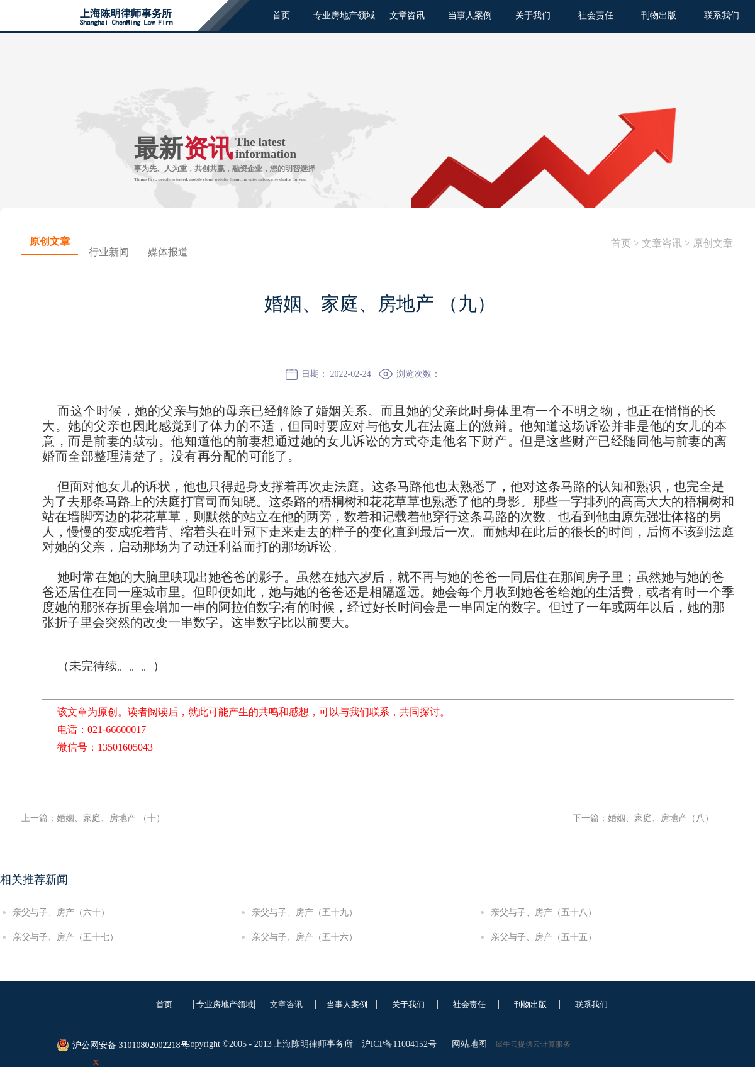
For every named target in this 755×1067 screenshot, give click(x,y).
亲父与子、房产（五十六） (304, 937)
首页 (281, 15)
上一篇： (93, 818)
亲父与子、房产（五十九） (304, 912)
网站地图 (467, 1044)
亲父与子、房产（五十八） (543, 912)
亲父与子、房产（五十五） (543, 937)
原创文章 (713, 243)
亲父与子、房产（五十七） (65, 937)
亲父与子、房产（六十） (61, 912)
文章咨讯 (662, 243)
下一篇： (643, 818)
